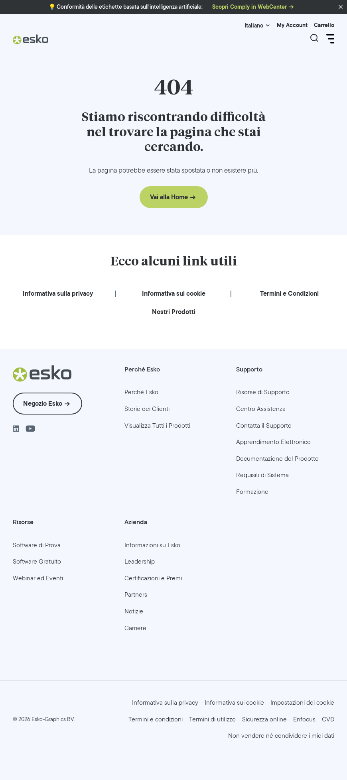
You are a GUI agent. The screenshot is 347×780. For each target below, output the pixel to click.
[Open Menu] (329, 38)
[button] (340, 7)
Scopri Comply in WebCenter (249, 7)
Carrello (324, 25)
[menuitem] (58, 293)
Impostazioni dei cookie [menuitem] (302, 702)
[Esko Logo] (31, 42)
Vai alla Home (169, 197)
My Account (292, 25)
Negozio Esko (42, 404)
